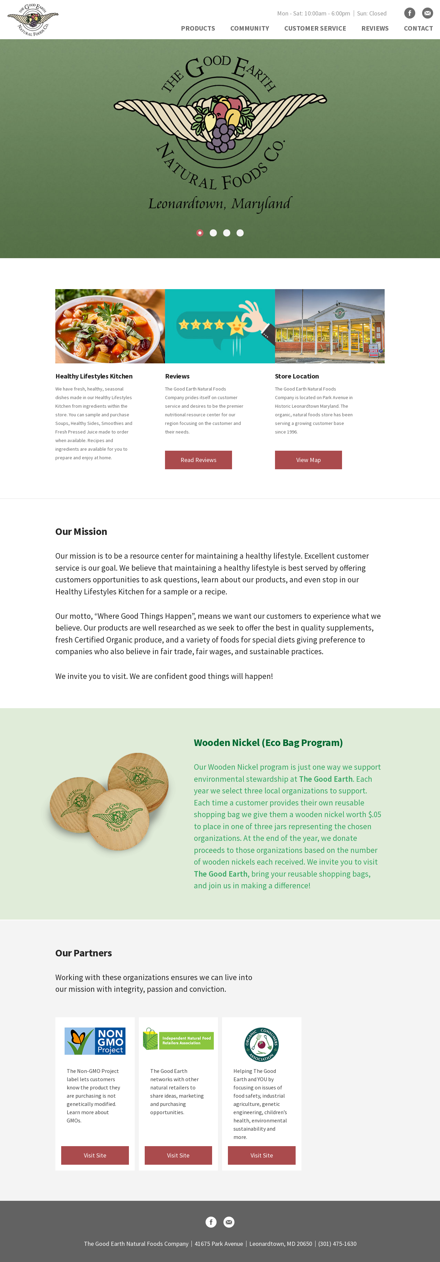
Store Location (297, 376)
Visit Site (95, 1155)
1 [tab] (200, 233)
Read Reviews (198, 460)
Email (427, 13)
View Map (308, 460)
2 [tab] (213, 233)
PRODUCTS (198, 28)
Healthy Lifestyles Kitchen (93, 376)
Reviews (177, 376)
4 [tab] (240, 233)
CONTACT (418, 28)
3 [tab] (226, 233)
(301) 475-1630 (337, 1244)
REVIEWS (375, 28)
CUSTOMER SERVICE (315, 28)
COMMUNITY (249, 28)
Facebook (409, 13)
